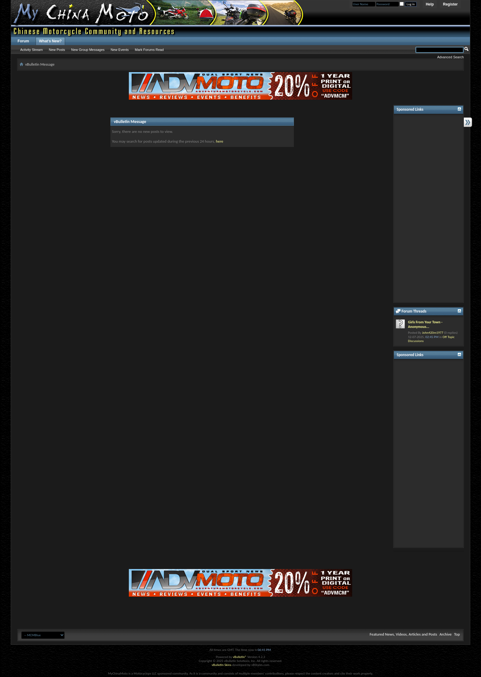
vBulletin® (240, 657)
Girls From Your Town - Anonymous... (425, 324)
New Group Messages (88, 50)
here (219, 141)
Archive (446, 634)
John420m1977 (432, 333)
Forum (23, 41)
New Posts (57, 50)
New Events (120, 50)
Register (450, 4)
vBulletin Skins (221, 665)
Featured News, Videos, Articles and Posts (403, 634)
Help (430, 4)
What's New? (50, 41)
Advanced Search (450, 57)
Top (457, 634)
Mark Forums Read (149, 50)
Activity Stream (31, 50)
